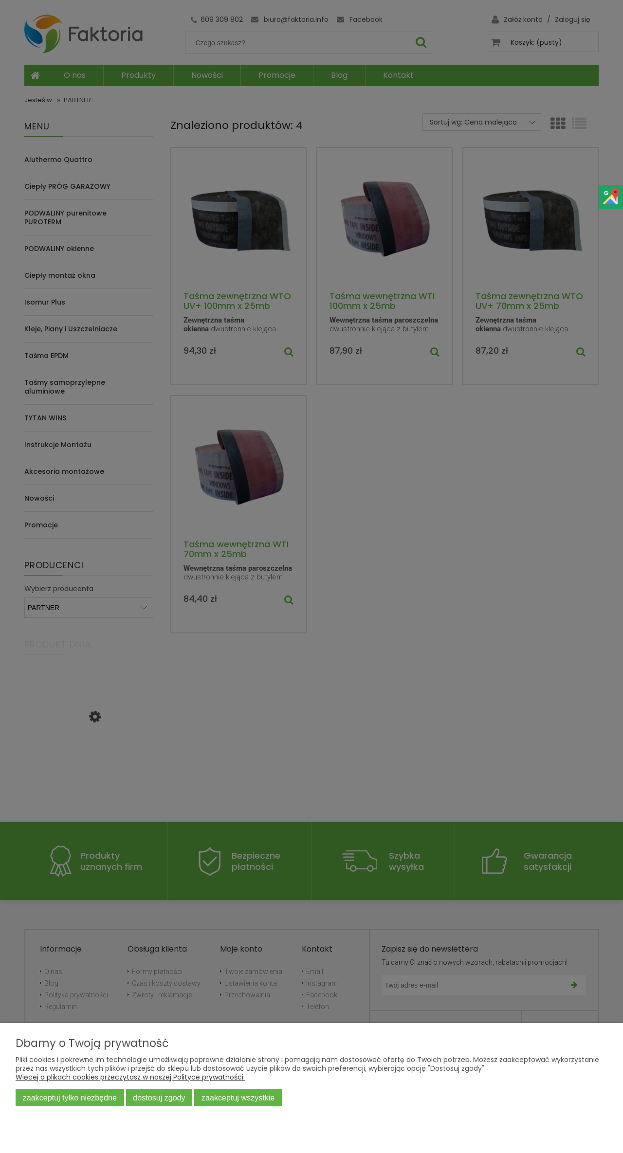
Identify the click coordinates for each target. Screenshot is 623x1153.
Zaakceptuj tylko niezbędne (70, 1097)
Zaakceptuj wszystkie (238, 1097)
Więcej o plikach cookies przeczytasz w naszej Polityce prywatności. (130, 1077)
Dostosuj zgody (159, 1097)
